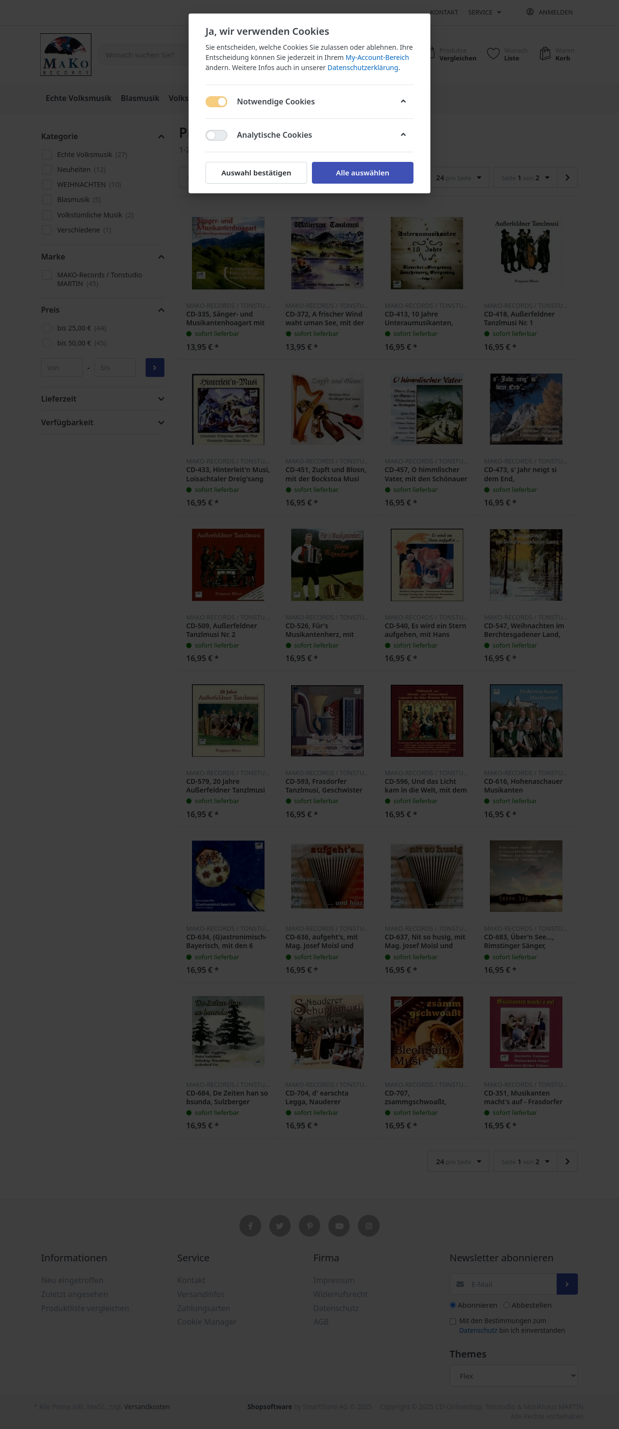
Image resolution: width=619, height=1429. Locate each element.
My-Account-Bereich (377, 57)
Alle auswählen (362, 172)
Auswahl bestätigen (256, 172)
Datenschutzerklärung (362, 67)
